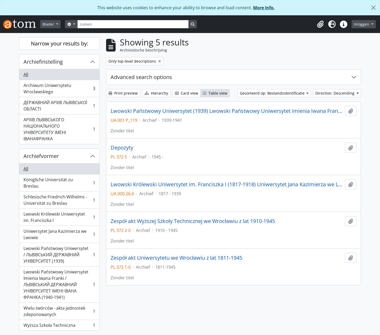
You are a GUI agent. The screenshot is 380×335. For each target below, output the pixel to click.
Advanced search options (141, 77)
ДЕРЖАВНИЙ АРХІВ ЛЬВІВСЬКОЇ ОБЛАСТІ (59, 106)
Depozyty (122, 148)
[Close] (373, 7)
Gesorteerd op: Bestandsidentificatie (273, 93)
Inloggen (362, 24)
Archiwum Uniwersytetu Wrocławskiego (59, 88)
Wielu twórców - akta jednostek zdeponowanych (59, 311)
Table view (215, 93)
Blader (48, 24)
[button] (320, 24)
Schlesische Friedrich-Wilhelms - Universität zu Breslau (59, 200)
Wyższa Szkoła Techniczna (59, 326)
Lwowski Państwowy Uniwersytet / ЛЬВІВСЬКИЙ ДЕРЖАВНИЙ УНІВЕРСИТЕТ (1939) (59, 254)
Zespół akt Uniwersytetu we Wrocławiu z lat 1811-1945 (176, 258)
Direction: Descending (335, 93)
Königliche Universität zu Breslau (59, 183)
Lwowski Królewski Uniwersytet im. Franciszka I (59, 217)
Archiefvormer (41, 156)
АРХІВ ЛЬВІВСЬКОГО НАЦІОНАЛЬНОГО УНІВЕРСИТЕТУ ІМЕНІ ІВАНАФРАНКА (59, 129)
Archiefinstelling (43, 61)
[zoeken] (133, 24)
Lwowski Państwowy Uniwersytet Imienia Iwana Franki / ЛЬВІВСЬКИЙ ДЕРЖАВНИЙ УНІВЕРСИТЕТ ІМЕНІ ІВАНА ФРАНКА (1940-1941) (59, 284)
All (25, 74)
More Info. (264, 8)
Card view (186, 93)
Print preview (123, 93)
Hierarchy (156, 93)
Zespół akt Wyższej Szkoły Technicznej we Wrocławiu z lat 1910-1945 (193, 221)
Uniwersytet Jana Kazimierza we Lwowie (59, 234)
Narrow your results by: (59, 43)
